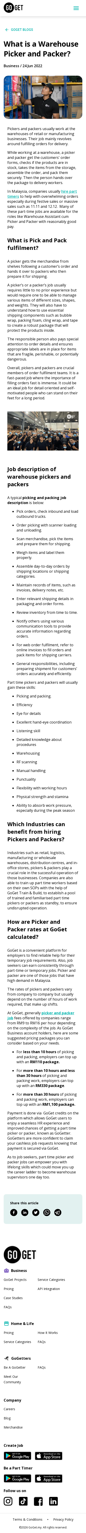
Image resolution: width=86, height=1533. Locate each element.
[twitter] (35, 1213)
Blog (7, 1418)
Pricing (9, 1289)
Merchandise (13, 1427)
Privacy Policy (63, 1519)
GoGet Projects (15, 1279)
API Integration (49, 1289)
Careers (9, 1409)
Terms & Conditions (27, 1519)
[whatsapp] (46, 1213)
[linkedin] (24, 1213)
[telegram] (57, 1213)
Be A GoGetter (14, 1367)
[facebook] (13, 1213)
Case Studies (13, 1298)
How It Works (48, 1332)
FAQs (8, 1307)
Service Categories (51, 1279)
